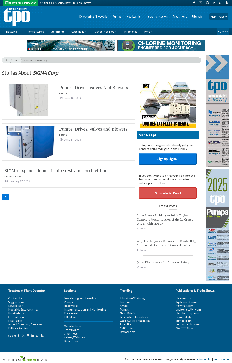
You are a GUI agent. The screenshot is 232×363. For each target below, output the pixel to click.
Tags (16, 60)
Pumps (116, 16)
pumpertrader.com (188, 324)
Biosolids (126, 324)
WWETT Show (184, 328)
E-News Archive (18, 328)
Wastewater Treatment (135, 320)
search (223, 31)
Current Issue (16, 317)
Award (124, 306)
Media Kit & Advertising (23, 309)
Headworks (133, 16)
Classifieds (78, 31)
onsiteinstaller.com (188, 309)
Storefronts (57, 31)
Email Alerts (16, 313)
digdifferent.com (186, 302)
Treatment (180, 16)
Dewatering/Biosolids (93, 16)
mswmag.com (184, 306)
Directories (130, 31)
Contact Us (15, 298)
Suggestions (16, 302)
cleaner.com (183, 298)
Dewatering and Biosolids (80, 298)
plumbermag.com (187, 313)
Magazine (11, 31)
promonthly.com (186, 317)
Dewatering (127, 332)
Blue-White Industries (134, 317)
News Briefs (127, 313)
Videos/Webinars (105, 31)
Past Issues (15, 320)
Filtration (198, 16)
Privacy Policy (204, 359)
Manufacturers (35, 31)
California (126, 328)
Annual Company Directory (25, 324)
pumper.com (184, 320)
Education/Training (132, 298)
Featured (125, 302)
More (147, 31)
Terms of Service (221, 359)
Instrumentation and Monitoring (85, 309)
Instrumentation (157, 16)
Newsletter (15, 306)
